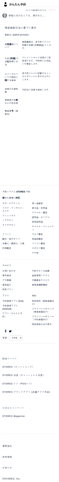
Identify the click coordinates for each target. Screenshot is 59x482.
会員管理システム (41, 275)
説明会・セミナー (41, 217)
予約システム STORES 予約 (16, 191)
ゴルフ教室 (37, 234)
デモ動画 (6, 280)
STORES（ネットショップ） (18, 367)
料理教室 (6, 248)
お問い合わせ (9, 271)
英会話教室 (37, 239)
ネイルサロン (9, 225)
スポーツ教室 (38, 248)
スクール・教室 (39, 212)
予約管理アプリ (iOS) (13, 301)
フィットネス (9, 215)
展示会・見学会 (39, 208)
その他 (35, 253)
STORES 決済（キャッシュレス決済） (23, 375)
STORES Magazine (13, 416)
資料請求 (6, 275)
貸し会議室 (37, 203)
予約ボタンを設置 (41, 271)
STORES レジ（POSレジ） (17, 383)
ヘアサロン (7, 220)
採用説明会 (37, 222)
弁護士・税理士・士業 (13, 243)
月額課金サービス (41, 280)
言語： (5, 338)
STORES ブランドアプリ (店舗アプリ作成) (26, 392)
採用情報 (7, 457)
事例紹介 (6, 285)
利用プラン (7, 289)
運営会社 (7, 446)
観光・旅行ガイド (11, 239)
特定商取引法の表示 (42, 324)
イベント (6, 234)
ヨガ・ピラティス (11, 203)
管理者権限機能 (39, 285)
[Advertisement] (29, 151)
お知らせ (7, 467)
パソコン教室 (38, 243)
